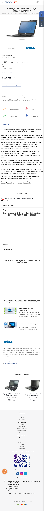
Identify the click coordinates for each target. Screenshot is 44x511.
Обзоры (22, 446)
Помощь (22, 424)
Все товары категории (10, 361)
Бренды (22, 444)
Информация (22, 422)
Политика (22, 419)
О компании (22, 415)
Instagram (21, 473)
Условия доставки (22, 428)
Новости (22, 417)
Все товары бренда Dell (10, 363)
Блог (22, 440)
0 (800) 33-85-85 (13, 483)
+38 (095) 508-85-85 (13, 486)
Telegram (25, 473)
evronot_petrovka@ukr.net (33, 481)
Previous (39, 374)
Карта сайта (22, 448)
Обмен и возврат (22, 435)
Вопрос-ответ (22, 442)
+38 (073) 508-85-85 (13, 484)
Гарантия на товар (22, 430)
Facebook (17, 473)
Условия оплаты (22, 426)
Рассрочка (22, 433)
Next (41, 374)
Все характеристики (7, 72)
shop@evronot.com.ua (13, 490)
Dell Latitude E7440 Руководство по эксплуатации (19, 198)
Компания (22, 413)
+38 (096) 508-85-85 (13, 481)
